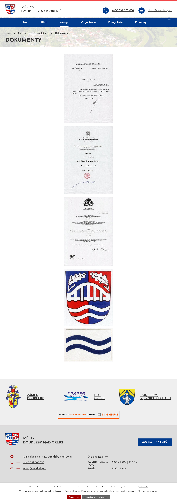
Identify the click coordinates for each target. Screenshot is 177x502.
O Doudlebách (40, 34)
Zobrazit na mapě (153, 444)
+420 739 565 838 (33, 465)
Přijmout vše (73, 497)
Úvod (8, 34)
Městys (22, 34)
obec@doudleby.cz (34, 471)
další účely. (143, 487)
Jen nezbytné (89, 497)
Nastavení (104, 497)
